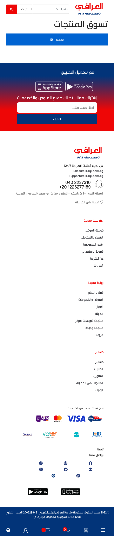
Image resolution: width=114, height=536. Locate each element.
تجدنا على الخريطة (89, 202)
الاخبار (99, 306)
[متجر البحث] (50, 9)
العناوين (98, 376)
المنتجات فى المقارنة (89, 383)
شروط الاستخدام (92, 251)
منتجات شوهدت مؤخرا (89, 320)
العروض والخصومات (90, 299)
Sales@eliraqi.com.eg (88, 171)
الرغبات (99, 390)
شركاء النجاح (95, 292)
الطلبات (98, 369)
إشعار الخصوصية (93, 244)
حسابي (99, 362)
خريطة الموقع (94, 230)
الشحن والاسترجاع (92, 237)
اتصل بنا (98, 265)
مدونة (99, 313)
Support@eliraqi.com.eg (86, 176)
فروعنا (99, 335)
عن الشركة (96, 258)
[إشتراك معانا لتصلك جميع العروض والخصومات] (57, 107)
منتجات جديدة (94, 327)
